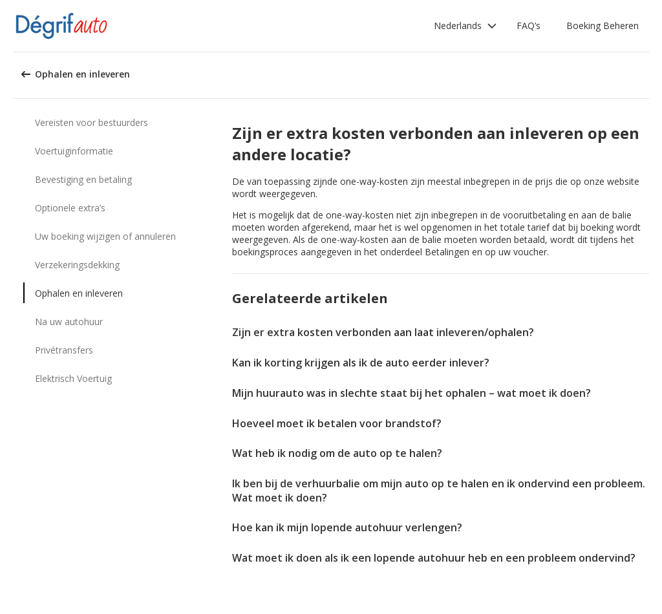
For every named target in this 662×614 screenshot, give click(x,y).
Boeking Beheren (602, 25)
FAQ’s (528, 25)
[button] (465, 26)
